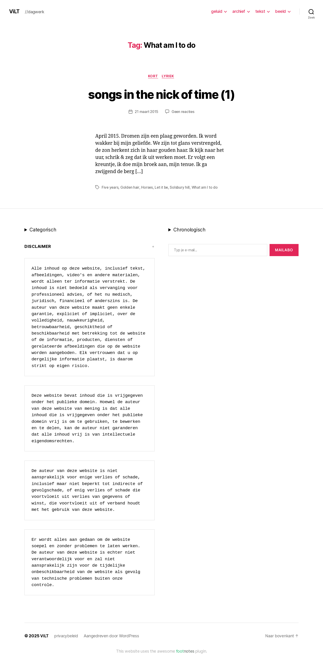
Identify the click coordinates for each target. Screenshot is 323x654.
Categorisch (42, 230)
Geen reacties (183, 112)
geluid (216, 11)
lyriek (168, 77)
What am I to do (206, 187)
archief (238, 11)
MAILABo (284, 250)
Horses (147, 187)
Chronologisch (189, 230)
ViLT (14, 11)
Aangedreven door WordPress (112, 636)
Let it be (162, 187)
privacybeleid (66, 636)
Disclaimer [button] (37, 246)
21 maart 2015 (146, 112)
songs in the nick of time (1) (161, 94)
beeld (280, 11)
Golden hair (130, 187)
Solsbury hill (181, 187)
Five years (110, 187)
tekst (260, 11)
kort (153, 77)
